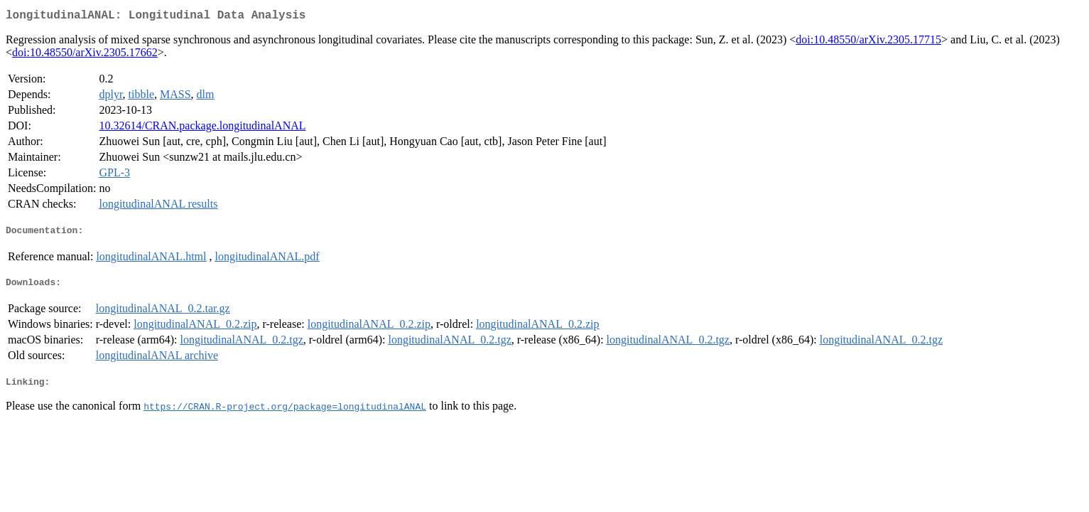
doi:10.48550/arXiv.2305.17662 (85, 55)
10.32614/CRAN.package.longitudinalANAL (202, 128)
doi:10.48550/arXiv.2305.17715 (868, 42)
